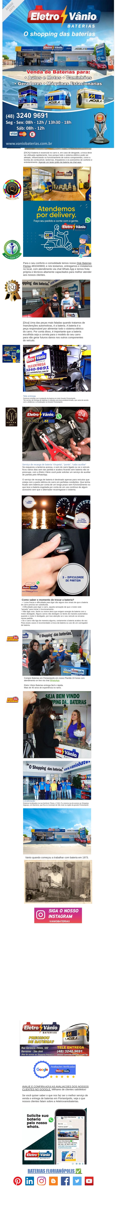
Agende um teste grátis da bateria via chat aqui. (60, 162)
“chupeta (57, 464)
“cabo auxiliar (78, 464)
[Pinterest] (17, 1181)
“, (63, 464)
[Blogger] (53, 1181)
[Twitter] (77, 1181)
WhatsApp (54, 680)
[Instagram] (41, 1181)
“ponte (67, 464)
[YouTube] (89, 1181)
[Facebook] (65, 1181)
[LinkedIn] (29, 1181)
